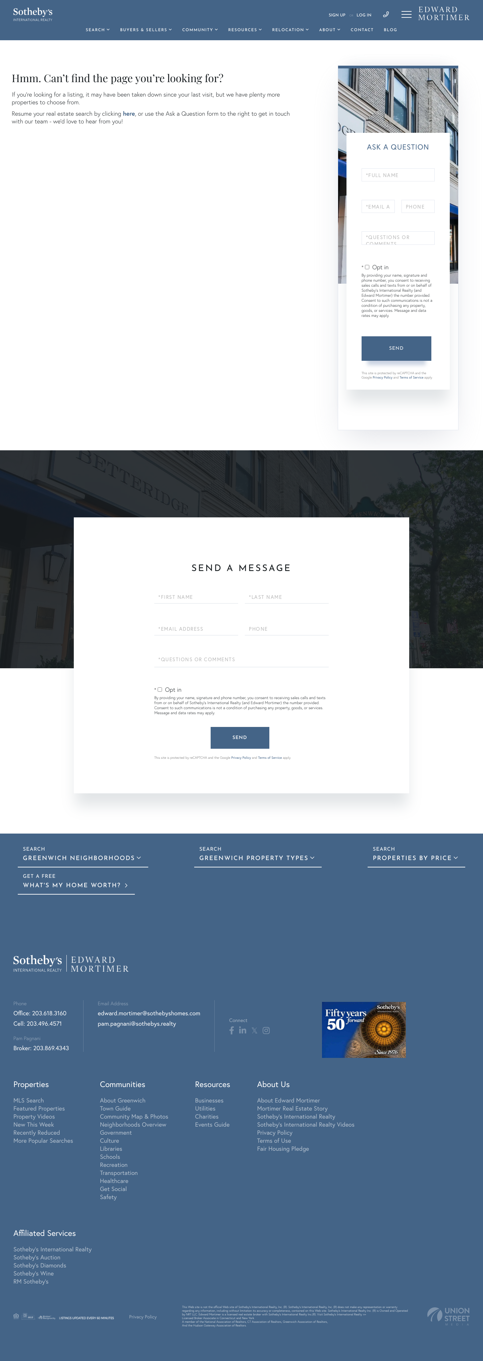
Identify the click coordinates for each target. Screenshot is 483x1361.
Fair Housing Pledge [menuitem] (283, 1148)
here (129, 113)
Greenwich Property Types (254, 858)
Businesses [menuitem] (209, 1100)
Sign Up (337, 15)
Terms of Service (411, 377)
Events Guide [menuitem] (212, 1124)
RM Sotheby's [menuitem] (31, 1281)
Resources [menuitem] (242, 30)
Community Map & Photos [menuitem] (134, 1116)
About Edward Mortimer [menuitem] (288, 1100)
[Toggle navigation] (406, 14)
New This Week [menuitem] (33, 1124)
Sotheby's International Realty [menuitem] (296, 1116)
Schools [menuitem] (110, 1156)
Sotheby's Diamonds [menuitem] (39, 1265)
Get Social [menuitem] (113, 1189)
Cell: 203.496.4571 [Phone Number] (37, 1023)
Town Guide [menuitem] (115, 1108)
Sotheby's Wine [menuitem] (33, 1273)
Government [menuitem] (116, 1132)
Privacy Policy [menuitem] (274, 1132)
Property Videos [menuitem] (34, 1116)
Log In (364, 15)
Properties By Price (412, 858)
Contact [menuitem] (362, 30)
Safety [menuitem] (108, 1197)
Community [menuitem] (197, 30)
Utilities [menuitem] (205, 1108)
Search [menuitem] (95, 30)
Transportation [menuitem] (119, 1173)
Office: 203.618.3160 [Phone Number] (39, 1013)
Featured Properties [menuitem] (39, 1108)
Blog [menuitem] (390, 30)
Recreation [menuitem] (114, 1164)
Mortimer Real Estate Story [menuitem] (292, 1108)
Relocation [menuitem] (288, 30)
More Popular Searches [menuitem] (43, 1140)
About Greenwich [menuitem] (123, 1100)
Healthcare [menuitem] (114, 1181)
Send (396, 348)
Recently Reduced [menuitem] (36, 1132)
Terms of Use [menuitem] (274, 1140)
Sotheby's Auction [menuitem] (36, 1257)
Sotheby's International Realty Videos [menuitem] (306, 1124)
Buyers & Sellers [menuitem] (143, 30)
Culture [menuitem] (109, 1140)
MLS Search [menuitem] (28, 1100)
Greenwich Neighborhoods (79, 858)
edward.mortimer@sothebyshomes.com (149, 1013)
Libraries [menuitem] (111, 1148)
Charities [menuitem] (207, 1116)
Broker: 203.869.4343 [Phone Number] (41, 1048)
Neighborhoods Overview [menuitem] (133, 1124)
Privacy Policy (382, 377)
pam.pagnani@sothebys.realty (137, 1023)
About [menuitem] (327, 30)
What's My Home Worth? (73, 886)
